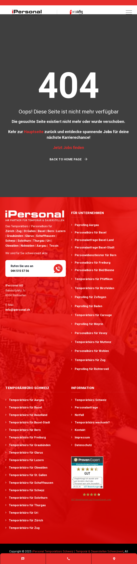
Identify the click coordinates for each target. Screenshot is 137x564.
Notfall (79, 415)
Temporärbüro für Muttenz (93, 342)
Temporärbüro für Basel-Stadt (29, 422)
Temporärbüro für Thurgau (27, 505)
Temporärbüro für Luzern (26, 460)
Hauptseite (34, 131)
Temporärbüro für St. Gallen (28, 475)
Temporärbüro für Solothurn (28, 497)
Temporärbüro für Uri (23, 512)
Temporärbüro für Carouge (94, 315)
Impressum (82, 437)
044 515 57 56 (20, 271)
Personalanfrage (86, 407)
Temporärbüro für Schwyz (26, 490)
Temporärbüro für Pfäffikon (94, 279)
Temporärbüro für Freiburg (27, 437)
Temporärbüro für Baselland (28, 415)
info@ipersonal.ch (17, 309)
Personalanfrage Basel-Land (94, 240)
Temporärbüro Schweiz (90, 400)
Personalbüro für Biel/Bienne (95, 270)
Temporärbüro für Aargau (26, 400)
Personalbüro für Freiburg (92, 262)
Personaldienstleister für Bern (95, 255)
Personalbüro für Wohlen (92, 351)
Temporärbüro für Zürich (26, 520)
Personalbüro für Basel (90, 232)
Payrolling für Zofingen (91, 297)
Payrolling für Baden (89, 306)
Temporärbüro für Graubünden (29, 445)
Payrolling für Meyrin (89, 324)
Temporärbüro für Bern (25, 430)
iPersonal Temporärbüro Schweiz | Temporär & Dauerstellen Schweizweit (77, 551)
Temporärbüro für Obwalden (28, 467)
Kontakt (80, 430)
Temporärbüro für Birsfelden (95, 288)
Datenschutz (83, 445)
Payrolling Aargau (87, 225)
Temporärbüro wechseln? (92, 422)
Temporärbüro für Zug (90, 360)
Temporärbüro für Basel (25, 407)
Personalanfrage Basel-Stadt (94, 247)
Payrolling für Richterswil (92, 369)
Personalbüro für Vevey (91, 333)
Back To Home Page (66, 159)
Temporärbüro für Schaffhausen (31, 482)
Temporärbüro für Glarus (26, 452)
